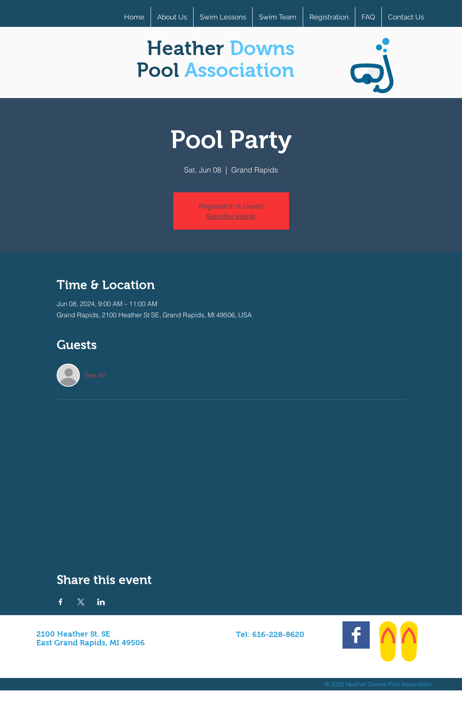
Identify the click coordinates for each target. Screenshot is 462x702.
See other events (231, 216)
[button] (329, 17)
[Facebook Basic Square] (356, 635)
